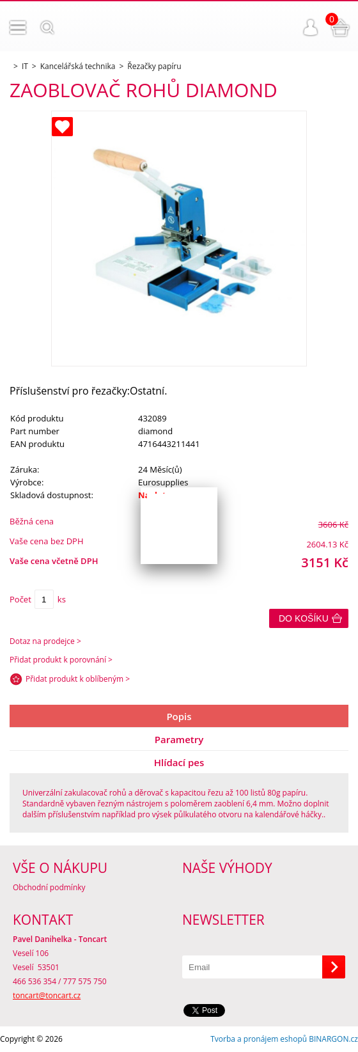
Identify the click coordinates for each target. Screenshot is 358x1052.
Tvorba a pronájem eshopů (258, 1038)
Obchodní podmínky (49, 887)
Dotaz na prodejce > (45, 641)
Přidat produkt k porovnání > (61, 659)
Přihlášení (310, 27)
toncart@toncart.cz (47, 995)
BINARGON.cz (333, 1038)
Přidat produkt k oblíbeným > (78, 678)
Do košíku (304, 618)
